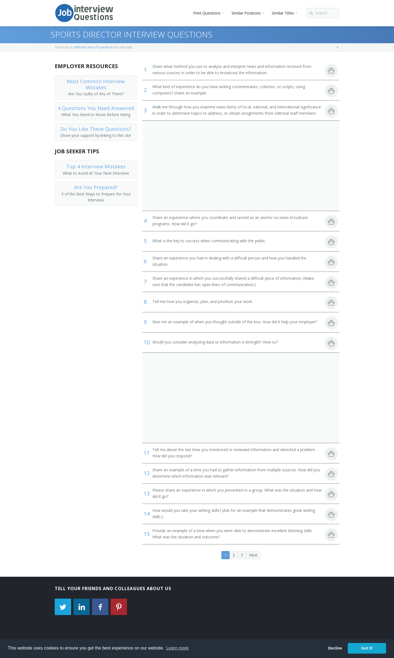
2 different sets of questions (92, 47)
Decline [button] (335, 648)
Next (253, 555)
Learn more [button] (177, 648)
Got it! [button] (367, 648)
